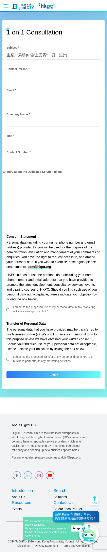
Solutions (60, 497)
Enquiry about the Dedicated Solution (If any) (33, 171)
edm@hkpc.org (39, 266)
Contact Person (16, 69)
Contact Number (17, 152)
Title (9, 135)
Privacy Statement (46, 545)
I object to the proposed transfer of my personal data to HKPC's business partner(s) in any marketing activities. (53, 359)
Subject (11, 47)
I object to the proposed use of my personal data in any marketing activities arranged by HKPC (54, 309)
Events (17, 509)
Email (10, 90)
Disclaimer (24, 545)
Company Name (17, 114)
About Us (18, 497)
